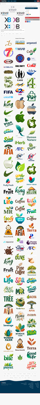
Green (10, 375)
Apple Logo (29, 377)
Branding (9, 373)
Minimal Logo (15, 377)
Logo (1, 33)
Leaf (16, 373)
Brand (6, 33)
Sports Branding (27, 375)
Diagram (10, 33)
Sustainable (24, 373)
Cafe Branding (11, 377)
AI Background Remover (29, 19)
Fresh (35, 373)
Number (13, 33)
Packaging (14, 375)
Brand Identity (28, 373)
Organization (17, 33)
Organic (5, 373)
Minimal (20, 377)
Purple (21, 33)
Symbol (2, 35)
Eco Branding (34, 375)
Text (4, 35)
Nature (4, 375)
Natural (7, 375)
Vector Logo (18, 375)
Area (4, 33)
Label (31, 375)
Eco (14, 373)
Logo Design (22, 375)
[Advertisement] (20, 385)
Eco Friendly (20, 373)
